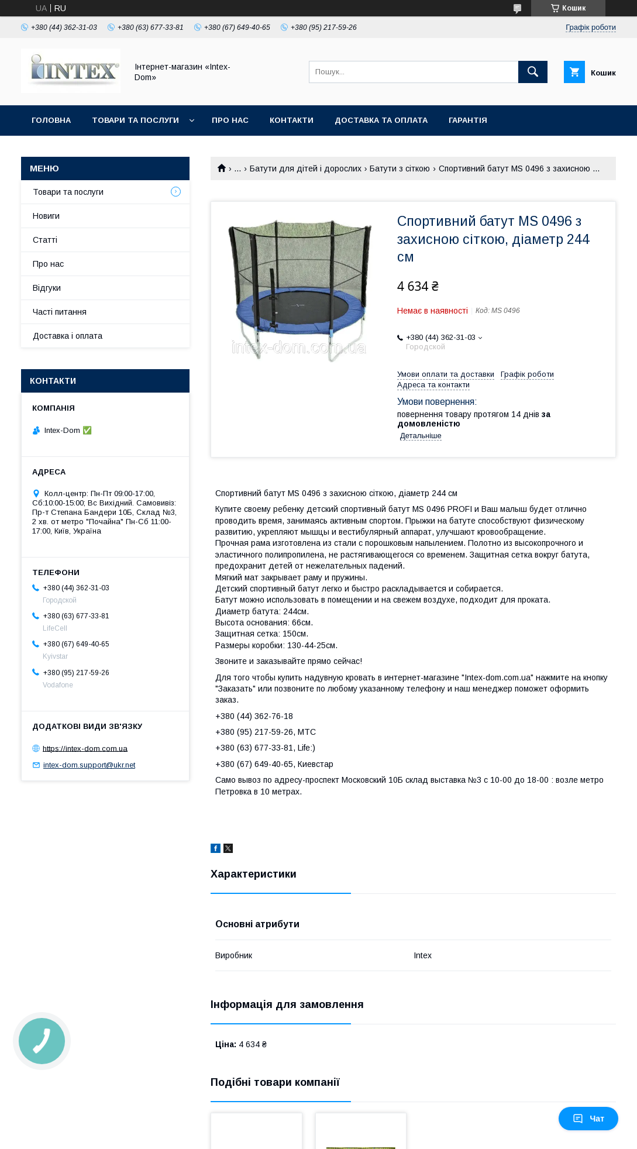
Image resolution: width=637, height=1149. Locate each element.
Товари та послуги (135, 120)
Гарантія (468, 120)
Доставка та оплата (381, 120)
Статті (45, 240)
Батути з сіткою (400, 168)
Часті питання (60, 312)
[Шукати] (533, 72)
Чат (588, 1118)
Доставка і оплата (67, 335)
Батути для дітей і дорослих (305, 168)
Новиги (46, 216)
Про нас (230, 120)
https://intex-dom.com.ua (85, 748)
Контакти (292, 120)
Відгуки (47, 288)
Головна (51, 120)
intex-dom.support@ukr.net (89, 765)
